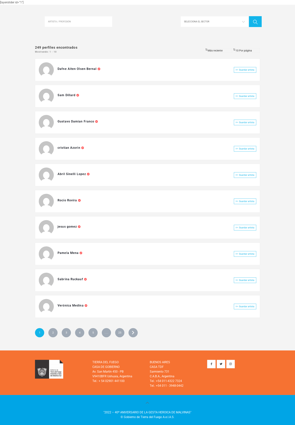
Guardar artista (245, 70)
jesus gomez (68, 226)
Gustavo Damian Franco (76, 121)
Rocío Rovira (68, 200)
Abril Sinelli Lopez (72, 174)
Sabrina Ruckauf (71, 279)
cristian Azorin (69, 147)
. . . (106, 332)
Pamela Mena (69, 253)
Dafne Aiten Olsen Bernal (78, 69)
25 (119, 332)
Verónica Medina (71, 305)
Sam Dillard (67, 95)
